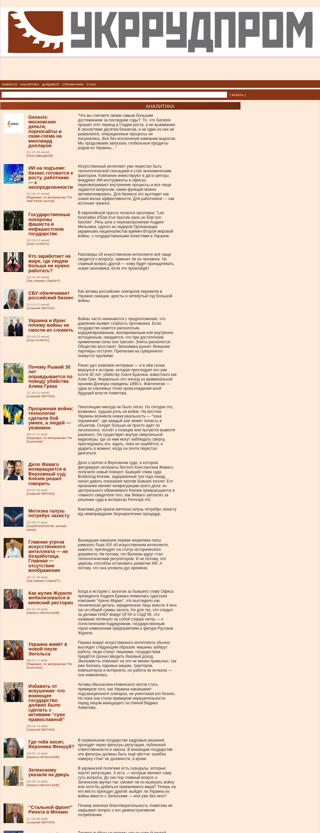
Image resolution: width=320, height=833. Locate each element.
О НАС (91, 84)
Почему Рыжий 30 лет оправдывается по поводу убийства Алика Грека (50, 376)
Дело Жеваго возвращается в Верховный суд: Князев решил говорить (47, 474)
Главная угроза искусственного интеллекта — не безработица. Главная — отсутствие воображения (48, 556)
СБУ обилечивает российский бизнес (51, 295)
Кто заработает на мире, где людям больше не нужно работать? (49, 263)
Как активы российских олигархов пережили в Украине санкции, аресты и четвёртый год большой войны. (125, 296)
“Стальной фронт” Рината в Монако (50, 810)
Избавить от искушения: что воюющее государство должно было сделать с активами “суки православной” (46, 702)
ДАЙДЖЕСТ (50, 84)
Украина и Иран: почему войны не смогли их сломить (51, 325)
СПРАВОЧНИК (72, 84)
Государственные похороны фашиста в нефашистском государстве (49, 224)
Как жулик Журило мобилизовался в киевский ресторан (50, 597)
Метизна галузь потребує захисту (49, 513)
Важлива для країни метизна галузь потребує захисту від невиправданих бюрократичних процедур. (127, 511)
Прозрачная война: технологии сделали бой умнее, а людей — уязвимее (51, 418)
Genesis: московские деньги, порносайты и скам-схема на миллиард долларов (45, 131)
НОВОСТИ (9, 84)
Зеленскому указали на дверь (48, 772)
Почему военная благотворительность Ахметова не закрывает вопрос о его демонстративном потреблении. (125, 810)
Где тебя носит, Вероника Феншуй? (51, 744)
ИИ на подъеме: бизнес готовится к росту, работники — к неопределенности (50, 177)
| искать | (238, 95)
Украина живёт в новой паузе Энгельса (47, 649)
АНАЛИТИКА (29, 84)
